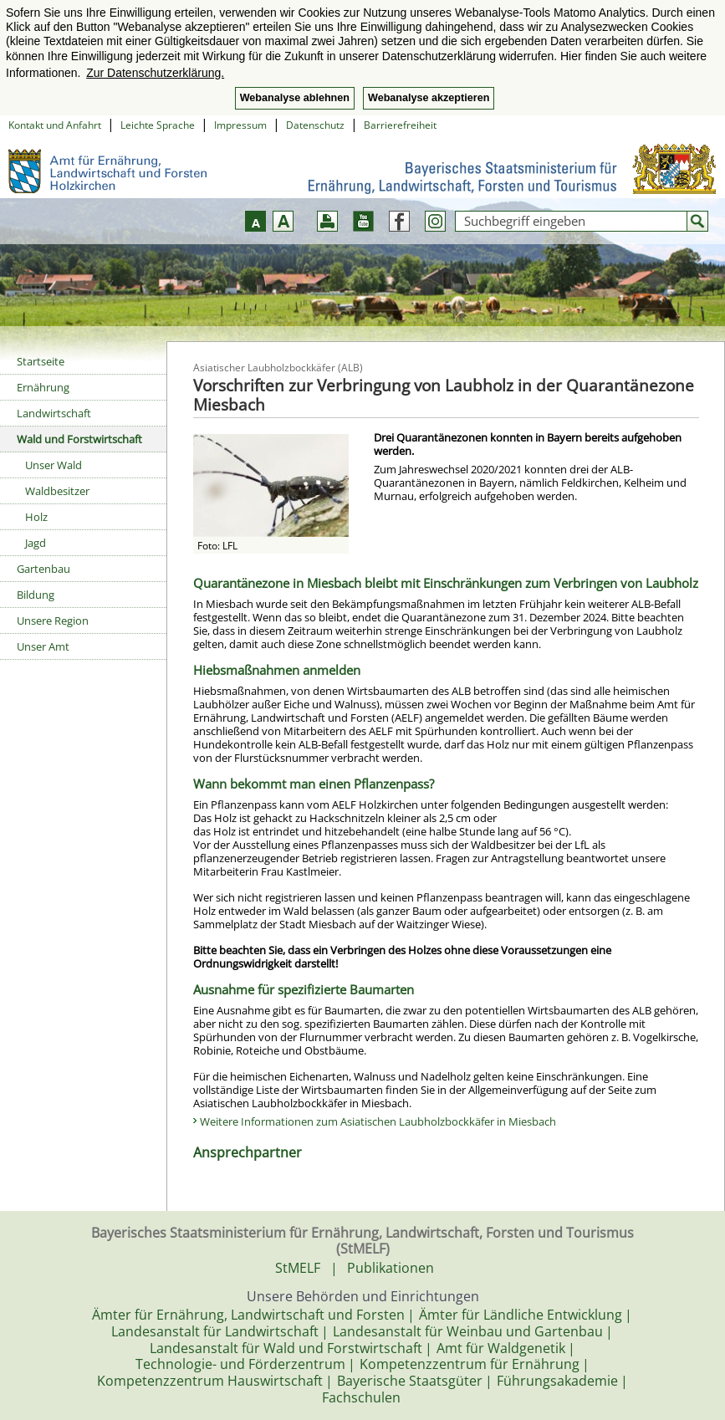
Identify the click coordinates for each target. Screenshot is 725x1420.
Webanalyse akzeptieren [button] (428, 98)
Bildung (35, 594)
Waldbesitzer (57, 490)
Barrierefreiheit (400, 125)
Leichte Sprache (157, 125)
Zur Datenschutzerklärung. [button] (155, 72)
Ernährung (43, 387)
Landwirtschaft (54, 413)
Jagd (35, 542)
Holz (36, 516)
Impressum (240, 125)
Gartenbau (43, 568)
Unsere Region (53, 620)
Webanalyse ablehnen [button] (295, 98)
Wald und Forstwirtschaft (79, 439)
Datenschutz (315, 125)
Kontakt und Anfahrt (54, 125)
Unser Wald (53, 464)
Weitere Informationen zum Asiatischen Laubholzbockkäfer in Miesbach (378, 1121)
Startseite (40, 361)
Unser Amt (43, 646)
